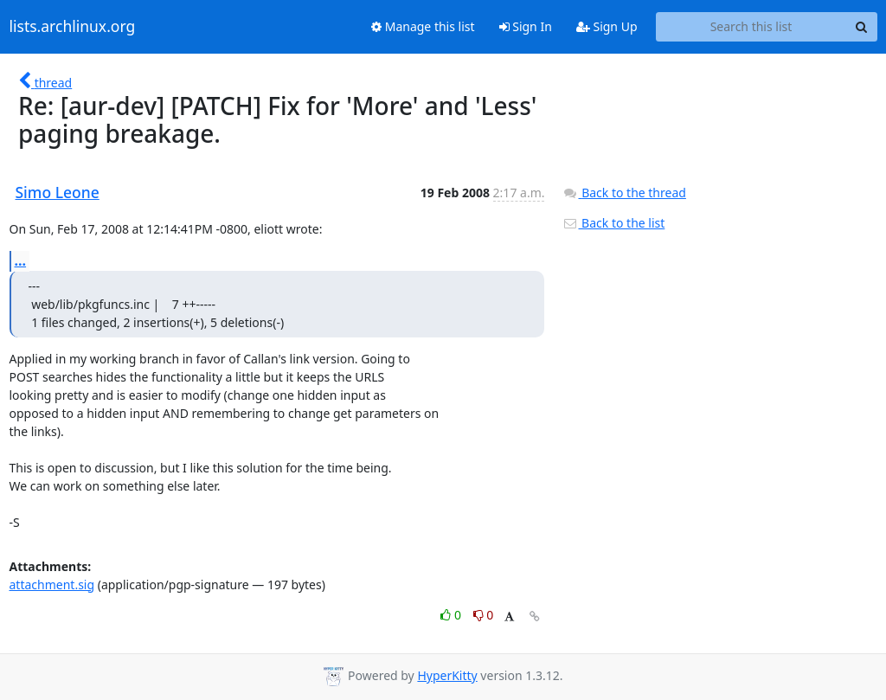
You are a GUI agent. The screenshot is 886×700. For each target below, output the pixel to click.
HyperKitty (447, 675)
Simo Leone (58, 192)
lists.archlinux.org (73, 26)
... (21, 260)
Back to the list (613, 223)
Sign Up (607, 26)
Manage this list (423, 26)
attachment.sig (52, 584)
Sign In (525, 26)
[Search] (861, 27)
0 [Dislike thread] (483, 615)
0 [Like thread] (452, 615)
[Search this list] (751, 27)
